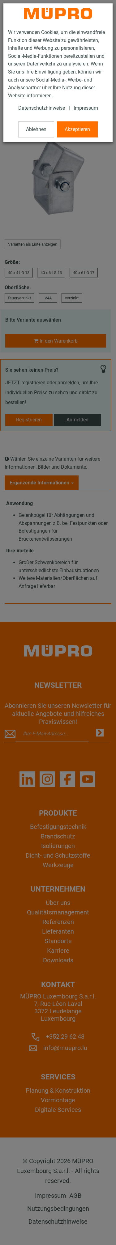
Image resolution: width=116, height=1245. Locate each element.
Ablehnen (36, 129)
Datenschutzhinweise (41, 108)
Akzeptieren (77, 129)
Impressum (86, 108)
